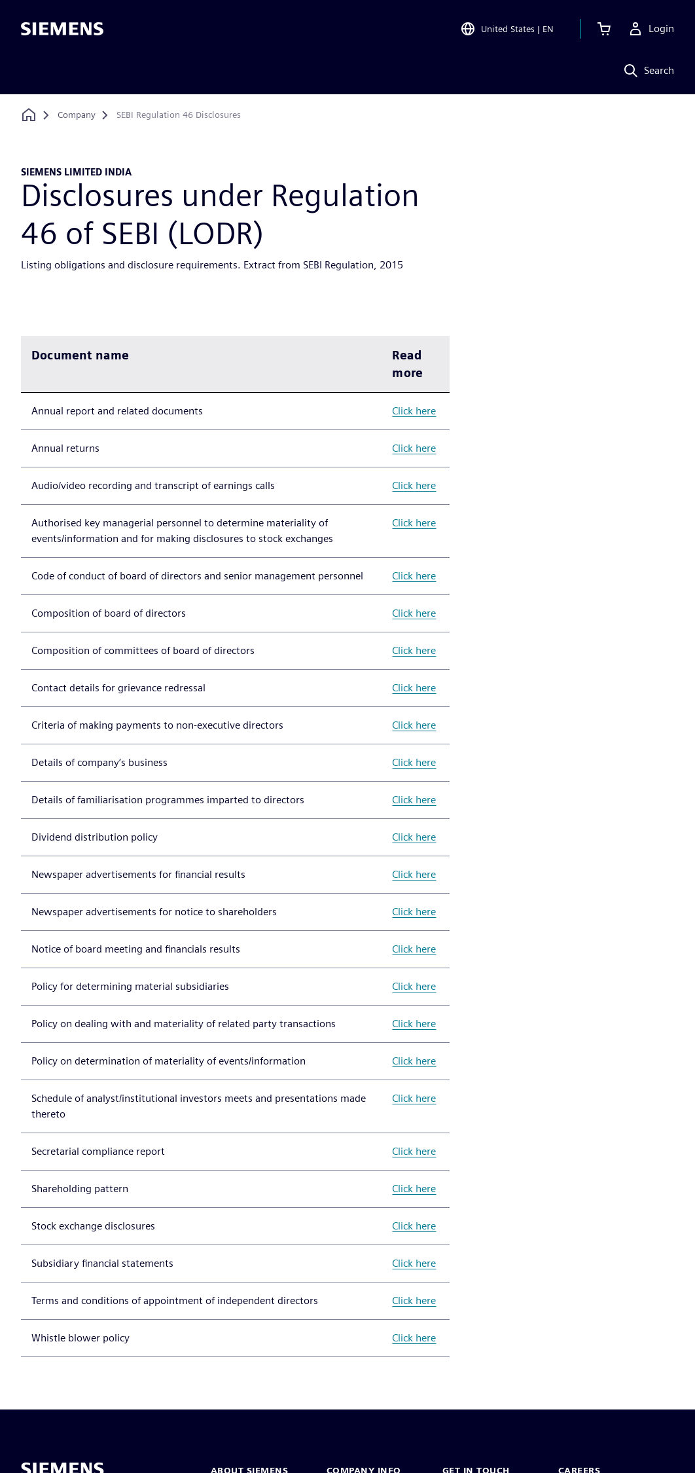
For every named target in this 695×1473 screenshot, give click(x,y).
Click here (414, 411)
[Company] (77, 115)
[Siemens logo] (62, 28)
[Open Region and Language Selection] (507, 29)
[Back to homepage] (29, 115)
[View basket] (604, 29)
